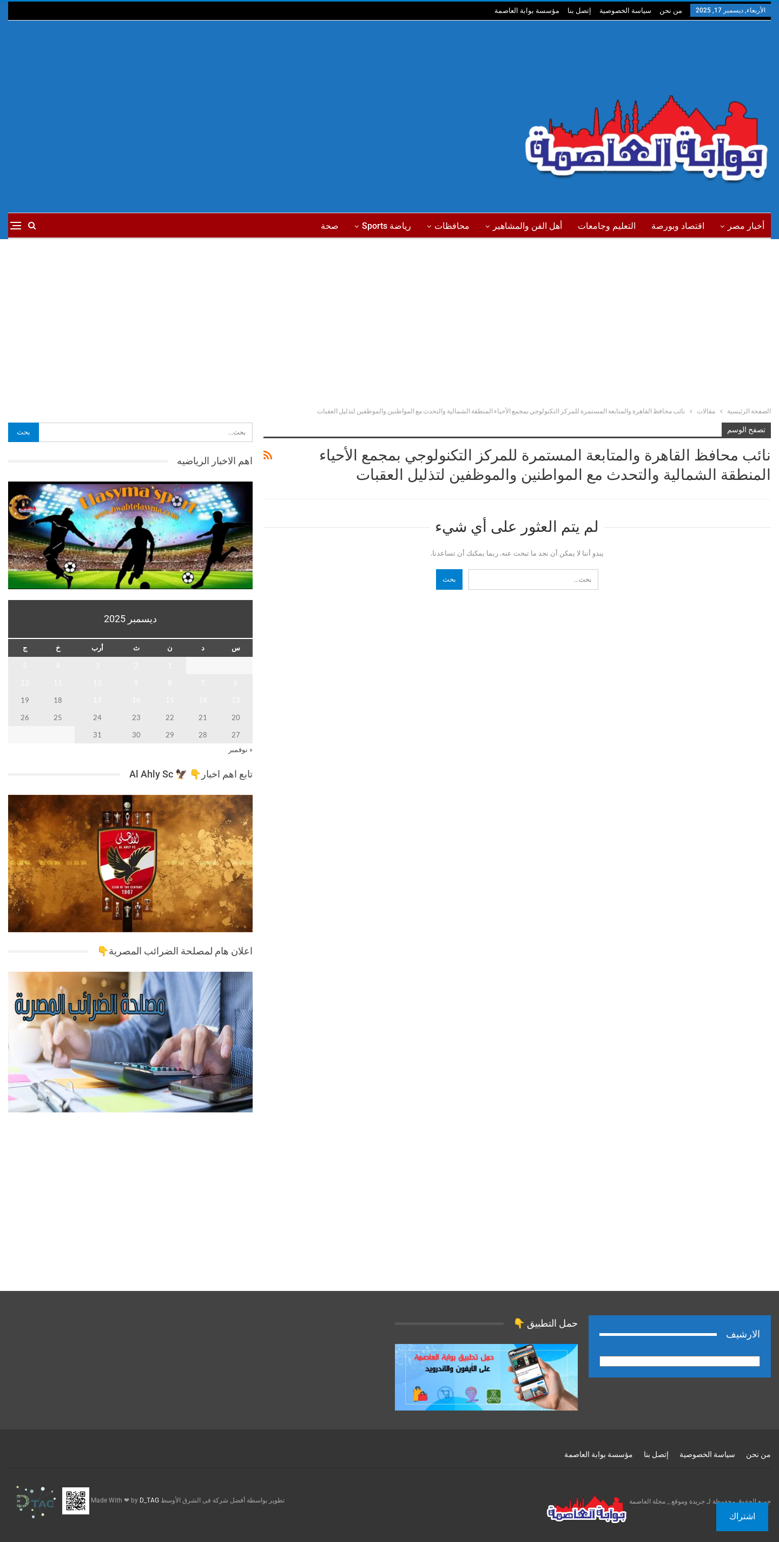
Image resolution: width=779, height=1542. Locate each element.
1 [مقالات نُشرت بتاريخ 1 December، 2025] (170, 665)
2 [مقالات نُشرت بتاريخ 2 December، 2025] (136, 665)
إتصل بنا (579, 10)
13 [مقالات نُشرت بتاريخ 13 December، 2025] (236, 700)
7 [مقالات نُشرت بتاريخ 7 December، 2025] (203, 682)
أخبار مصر (746, 226)
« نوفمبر (240, 749)
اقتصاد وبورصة (677, 226)
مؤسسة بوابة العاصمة (526, 10)
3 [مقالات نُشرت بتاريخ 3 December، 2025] (97, 665)
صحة (330, 226)
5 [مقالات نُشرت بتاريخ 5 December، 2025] (25, 665)
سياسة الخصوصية (625, 10)
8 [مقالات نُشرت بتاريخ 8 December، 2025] (170, 682)
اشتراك (742, 1516)
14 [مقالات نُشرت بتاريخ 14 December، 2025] (203, 700)
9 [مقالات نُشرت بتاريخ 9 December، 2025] (136, 682)
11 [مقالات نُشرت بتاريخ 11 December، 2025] (58, 682)
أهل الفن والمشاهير (527, 226)
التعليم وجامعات (607, 226)
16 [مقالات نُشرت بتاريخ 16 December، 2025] (136, 700)
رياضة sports (386, 226)
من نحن (670, 10)
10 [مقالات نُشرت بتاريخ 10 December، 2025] (97, 682)
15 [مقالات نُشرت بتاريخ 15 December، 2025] (170, 700)
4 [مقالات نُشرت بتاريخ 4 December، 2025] (58, 665)
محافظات (452, 226)
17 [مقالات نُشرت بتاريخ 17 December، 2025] (97, 700)
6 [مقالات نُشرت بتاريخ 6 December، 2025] (236, 682)
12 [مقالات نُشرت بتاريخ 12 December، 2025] (25, 682)
